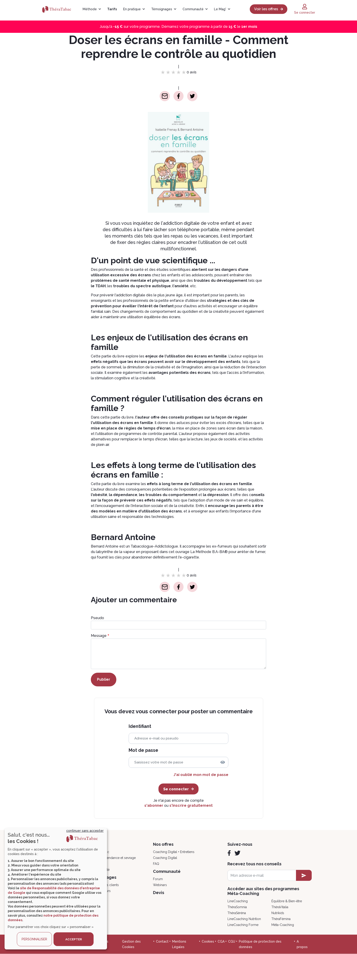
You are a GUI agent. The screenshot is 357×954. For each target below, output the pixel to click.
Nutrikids (277, 913)
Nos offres (163, 844)
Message (99, 635)
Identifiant (140, 726)
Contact (162, 941)
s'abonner (153, 805)
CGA (221, 941)
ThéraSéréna (236, 913)
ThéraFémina (281, 919)
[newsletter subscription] (304, 875)
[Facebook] (229, 853)
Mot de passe (143, 750)
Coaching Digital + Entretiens (173, 852)
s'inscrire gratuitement (191, 805)
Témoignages (161, 9)
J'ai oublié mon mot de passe (200, 775)
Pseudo (97, 618)
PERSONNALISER (34, 939)
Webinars (160, 885)
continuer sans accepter (85, 830)
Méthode (90, 9)
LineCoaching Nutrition (244, 919)
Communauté (193, 9)
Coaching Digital (165, 858)
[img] (222, 762)
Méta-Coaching (282, 925)
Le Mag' (220, 9)
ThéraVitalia (279, 907)
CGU (231, 941)
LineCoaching (237, 901)
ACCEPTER (73, 939)
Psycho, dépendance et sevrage (112, 858)
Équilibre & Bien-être (286, 901)
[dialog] (56, 888)
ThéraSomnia (237, 907)
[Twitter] (237, 853)
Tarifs (112, 9)
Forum (158, 879)
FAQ (156, 864)
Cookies (208, 941)
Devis (158, 892)
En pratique (132, 9)
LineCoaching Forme (242, 925)
